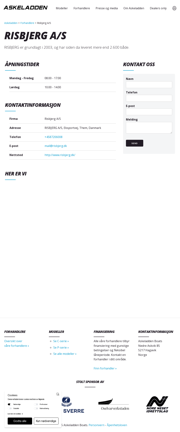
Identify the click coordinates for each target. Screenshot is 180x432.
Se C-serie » (61, 341)
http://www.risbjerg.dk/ (60, 155)
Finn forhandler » (105, 368)
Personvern (96, 425)
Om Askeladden (133, 8)
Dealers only (158, 8)
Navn (149, 81)
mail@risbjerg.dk (56, 146)
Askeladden (10, 23)
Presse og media (107, 8)
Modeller (62, 8)
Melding (149, 127)
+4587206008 (53, 137)
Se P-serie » (61, 347)
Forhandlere (81, 8)
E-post (149, 108)
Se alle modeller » (65, 354)
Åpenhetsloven (117, 425)
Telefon (149, 95)
